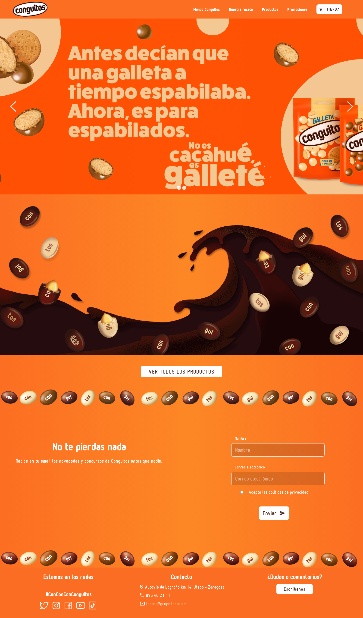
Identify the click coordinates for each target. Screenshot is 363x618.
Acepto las (278, 492)
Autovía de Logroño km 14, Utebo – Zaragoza (185, 587)
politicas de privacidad (288, 492)
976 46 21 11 (158, 595)
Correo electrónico (250, 467)
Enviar (274, 513)
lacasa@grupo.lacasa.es (167, 603)
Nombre (241, 438)
